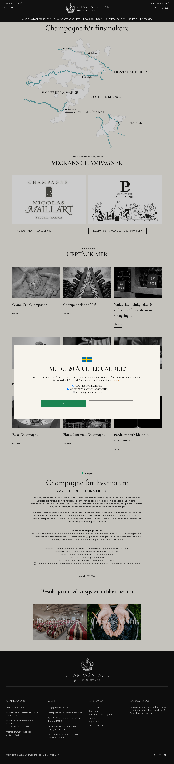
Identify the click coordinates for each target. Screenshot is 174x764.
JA (63, 403)
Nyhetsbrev (146, 19)
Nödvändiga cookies (89, 392)
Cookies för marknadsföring (89, 389)
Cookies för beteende (88, 385)
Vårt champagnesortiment (36, 19)
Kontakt (133, 19)
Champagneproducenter (67, 19)
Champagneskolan (116, 19)
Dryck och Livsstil (93, 19)
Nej (111, 403)
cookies (117, 380)
